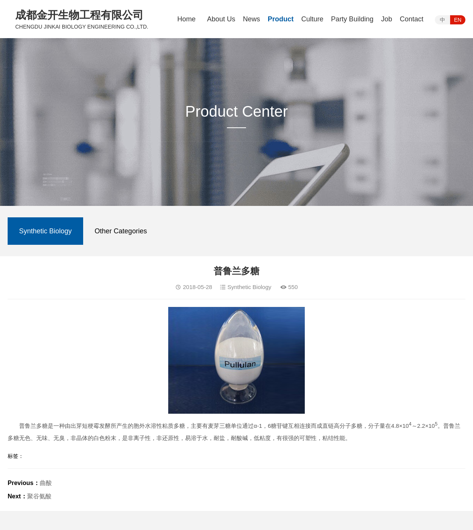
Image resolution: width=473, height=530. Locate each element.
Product (281, 19)
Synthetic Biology (45, 231)
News (251, 19)
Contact (411, 19)
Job (386, 19)
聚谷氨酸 (39, 496)
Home (186, 19)
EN (457, 20)
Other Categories (121, 231)
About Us (221, 19)
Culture (312, 19)
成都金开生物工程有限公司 (79, 15)
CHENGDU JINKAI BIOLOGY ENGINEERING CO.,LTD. (81, 27)
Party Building (352, 19)
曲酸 (46, 483)
